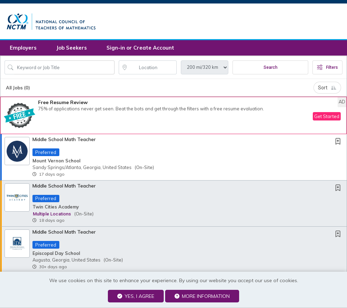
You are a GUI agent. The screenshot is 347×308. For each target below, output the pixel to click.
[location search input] (152, 69)
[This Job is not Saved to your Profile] (339, 144)
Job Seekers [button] (71, 49)
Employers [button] (23, 49)
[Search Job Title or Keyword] (64, 69)
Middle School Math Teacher (64, 141)
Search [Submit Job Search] (271, 69)
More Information (202, 296)
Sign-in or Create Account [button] (140, 49)
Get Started (326, 118)
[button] (173, 117)
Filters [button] (327, 69)
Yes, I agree (135, 296)
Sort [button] (327, 89)
